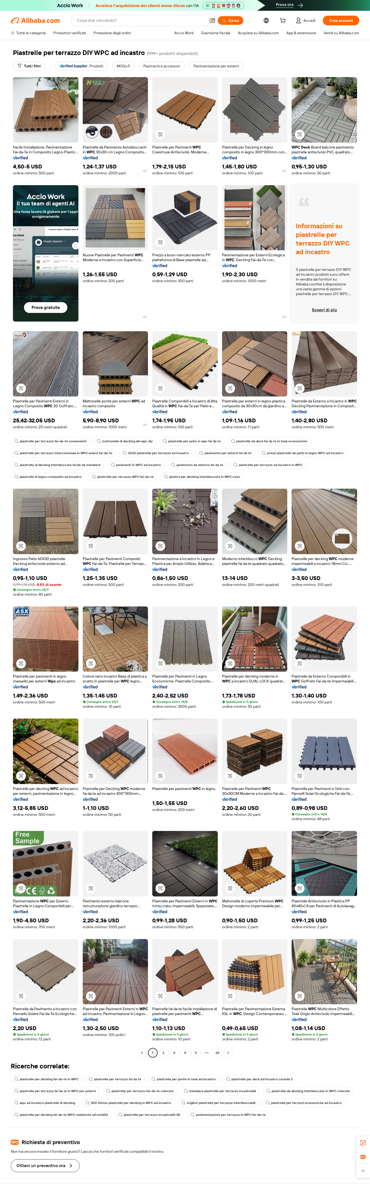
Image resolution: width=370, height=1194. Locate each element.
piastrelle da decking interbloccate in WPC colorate (308, 1091)
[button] (212, 20)
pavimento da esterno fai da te (197, 465)
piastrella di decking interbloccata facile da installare (57, 465)
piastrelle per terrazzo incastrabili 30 (149, 1115)
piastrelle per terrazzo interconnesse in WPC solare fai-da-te (63, 453)
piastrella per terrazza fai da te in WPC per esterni (55, 1091)
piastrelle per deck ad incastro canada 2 (259, 1079)
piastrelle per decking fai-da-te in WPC (46, 1079)
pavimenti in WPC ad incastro (136, 465)
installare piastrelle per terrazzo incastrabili (220, 1091)
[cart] (284, 21)
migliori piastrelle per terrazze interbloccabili (218, 1103)
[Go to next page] (228, 1053)
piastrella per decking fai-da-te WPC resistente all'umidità (61, 1115)
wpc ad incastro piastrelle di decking (44, 1103)
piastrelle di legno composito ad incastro (48, 477)
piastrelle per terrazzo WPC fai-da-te (123, 477)
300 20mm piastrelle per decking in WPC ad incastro (128, 1103)
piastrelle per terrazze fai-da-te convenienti (50, 441)
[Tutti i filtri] (29, 66)
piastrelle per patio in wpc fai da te (192, 441)
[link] (363, 1143)
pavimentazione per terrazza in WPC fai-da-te (228, 1115)
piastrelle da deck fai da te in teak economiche (269, 441)
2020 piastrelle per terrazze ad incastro (156, 453)
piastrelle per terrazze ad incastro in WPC (267, 465)
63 (217, 1053)
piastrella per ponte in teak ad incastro (183, 1079)
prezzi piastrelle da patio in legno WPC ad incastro (302, 453)
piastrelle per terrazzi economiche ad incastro (304, 1103)
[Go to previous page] (142, 1053)
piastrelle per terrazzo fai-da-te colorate (140, 1091)
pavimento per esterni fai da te (225, 453)
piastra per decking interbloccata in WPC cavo (202, 477)
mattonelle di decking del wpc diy (125, 441)
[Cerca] (230, 20)
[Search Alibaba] (141, 20)
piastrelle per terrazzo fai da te (115, 1079)
